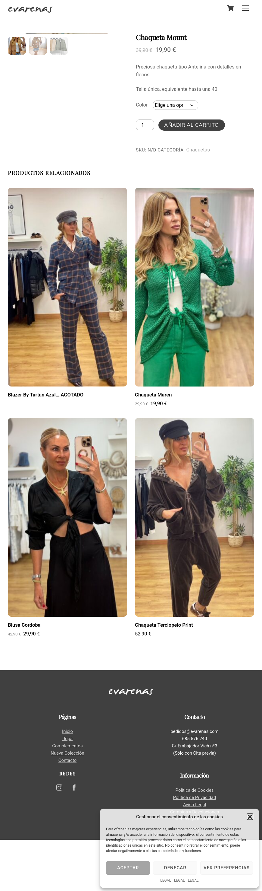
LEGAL (165, 880)
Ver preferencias (227, 867)
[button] (250, 817)
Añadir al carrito (191, 125)
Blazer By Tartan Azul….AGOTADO (45, 446)
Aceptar (128, 867)
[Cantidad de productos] (145, 124)
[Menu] (245, 8)
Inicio (67, 783)
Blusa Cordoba (24, 676)
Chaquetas (198, 150)
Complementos (67, 797)
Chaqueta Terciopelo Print (164, 676)
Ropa (67, 790)
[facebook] (74, 838)
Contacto (67, 811)
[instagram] (59, 838)
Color (142, 105)
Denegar (175, 867)
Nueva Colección (67, 804)
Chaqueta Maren (153, 446)
